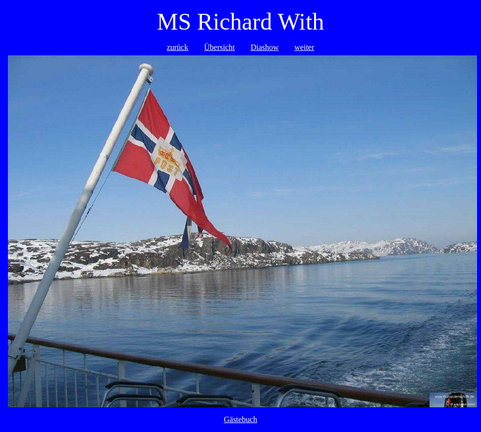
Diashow (264, 47)
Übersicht (219, 47)
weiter (304, 47)
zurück (178, 47)
